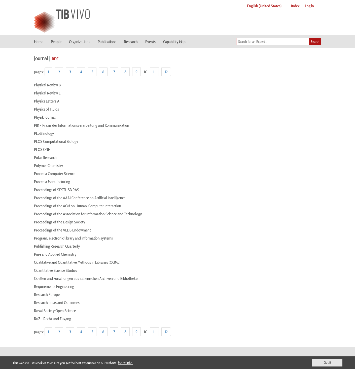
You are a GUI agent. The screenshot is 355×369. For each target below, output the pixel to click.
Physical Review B (47, 84)
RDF (55, 58)
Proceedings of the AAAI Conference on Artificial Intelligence (79, 197)
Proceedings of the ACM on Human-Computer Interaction (77, 205)
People (56, 41)
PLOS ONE (42, 149)
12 (166, 71)
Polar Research (45, 157)
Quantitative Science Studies (55, 270)
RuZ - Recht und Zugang (52, 318)
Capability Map (174, 41)
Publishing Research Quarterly (57, 246)
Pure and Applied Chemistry (55, 254)
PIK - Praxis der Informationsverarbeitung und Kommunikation (81, 125)
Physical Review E (47, 92)
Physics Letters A (46, 101)
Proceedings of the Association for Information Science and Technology (88, 213)
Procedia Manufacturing (52, 181)
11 (154, 71)
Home (38, 41)
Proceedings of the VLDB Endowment (62, 229)
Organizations (79, 41)
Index (295, 5)
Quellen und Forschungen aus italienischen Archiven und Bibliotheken (86, 278)
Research (131, 41)
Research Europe (47, 294)
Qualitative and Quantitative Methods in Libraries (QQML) (77, 262)
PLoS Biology (44, 133)
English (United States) (264, 5)
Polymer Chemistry (48, 165)
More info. (125, 362)
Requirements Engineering (54, 286)
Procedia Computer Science (54, 173)
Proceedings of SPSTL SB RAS (56, 189)
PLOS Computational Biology (56, 141)
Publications (107, 41)
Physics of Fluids (46, 109)
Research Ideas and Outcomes (57, 302)
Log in (309, 5)
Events (150, 41)
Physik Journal (45, 117)
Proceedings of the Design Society (59, 221)
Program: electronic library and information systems (73, 238)
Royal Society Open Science (55, 310)
